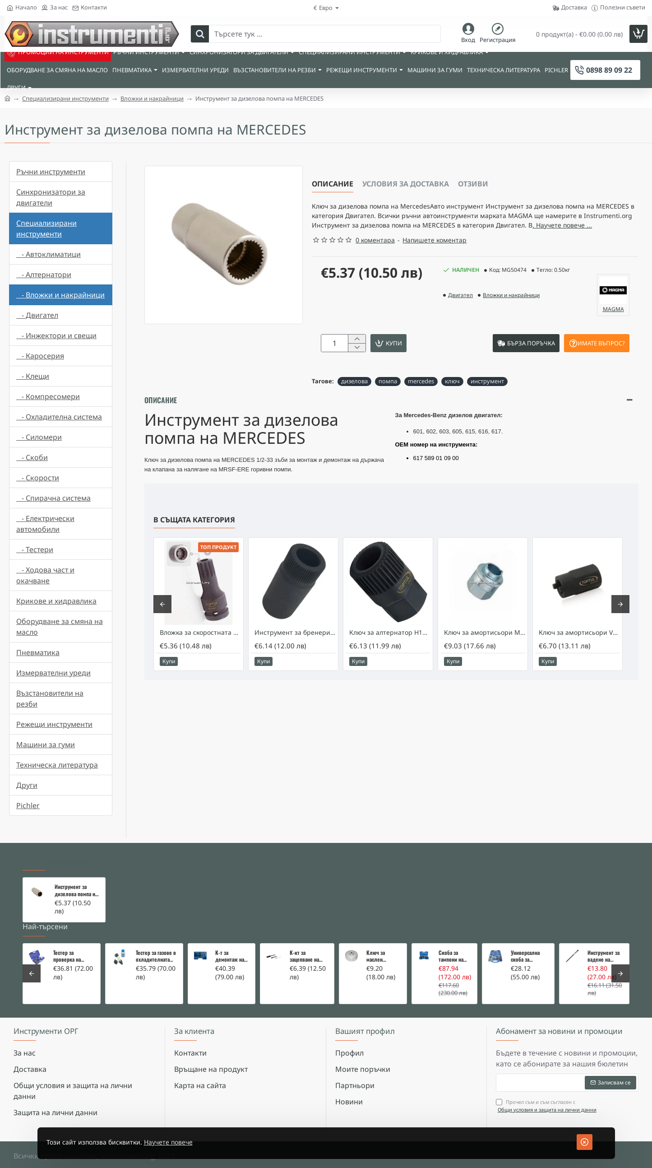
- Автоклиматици (48, 254)
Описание (332, 184)
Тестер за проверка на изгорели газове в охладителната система (73, 956)
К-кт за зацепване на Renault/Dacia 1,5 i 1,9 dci (309, 956)
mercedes (421, 399)
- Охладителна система (59, 417)
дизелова (354, 399)
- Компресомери (48, 396)
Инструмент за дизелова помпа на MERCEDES (76, 890)
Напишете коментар (434, 255)
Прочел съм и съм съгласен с (547, 1105)
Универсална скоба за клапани (525, 956)
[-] (356, 364)
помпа (388, 399)
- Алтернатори (43, 274)
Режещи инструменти (54, 724)
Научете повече (185, 1142)
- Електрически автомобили (45, 523)
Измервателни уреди (53, 673)
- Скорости (37, 478)
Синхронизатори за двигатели (50, 197)
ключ (452, 399)
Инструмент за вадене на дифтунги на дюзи (603, 956)
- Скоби (32, 457)
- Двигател (37, 315)
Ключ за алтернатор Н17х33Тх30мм (389, 650)
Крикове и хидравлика (56, 601)
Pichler (28, 805)
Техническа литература (57, 765)
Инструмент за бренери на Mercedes (295, 650)
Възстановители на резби (49, 698)
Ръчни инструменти (50, 172)
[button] (422, 359)
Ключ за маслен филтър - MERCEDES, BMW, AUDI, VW (382, 956)
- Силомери (39, 437)
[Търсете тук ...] (200, 33)
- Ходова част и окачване (45, 575)
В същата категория (194, 537)
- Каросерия (40, 356)
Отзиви (473, 184)
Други (26, 785)
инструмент (487, 399)
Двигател (460, 310)
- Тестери (34, 549)
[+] (356, 354)
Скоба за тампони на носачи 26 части (451, 956)
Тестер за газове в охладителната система (156, 956)
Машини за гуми (45, 744)
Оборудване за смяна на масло (59, 626)
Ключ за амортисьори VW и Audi (579, 650)
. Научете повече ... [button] (385, 239)
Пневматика (38, 652)
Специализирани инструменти (65, 98)
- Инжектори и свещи (56, 335)
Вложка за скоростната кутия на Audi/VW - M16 (200, 650)
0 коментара (375, 255)
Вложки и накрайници (152, 98)
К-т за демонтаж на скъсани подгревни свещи (229, 956)
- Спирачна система (53, 498)
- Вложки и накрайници (60, 295)
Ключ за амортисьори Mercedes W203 (484, 650)
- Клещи (32, 376)
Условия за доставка (405, 184)
